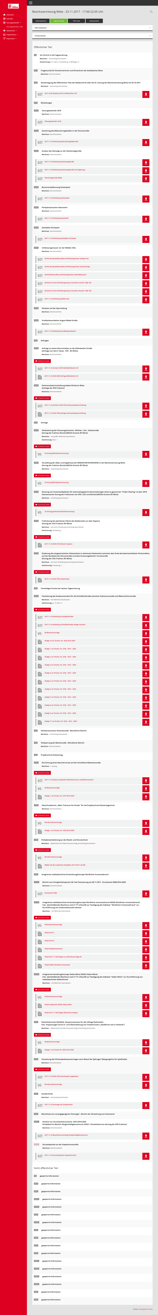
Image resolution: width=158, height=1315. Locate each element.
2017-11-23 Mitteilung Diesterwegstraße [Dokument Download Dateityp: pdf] (59, 162)
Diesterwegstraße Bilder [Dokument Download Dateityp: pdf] (53, 178)
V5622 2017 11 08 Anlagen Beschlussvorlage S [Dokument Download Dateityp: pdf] (61, 1013)
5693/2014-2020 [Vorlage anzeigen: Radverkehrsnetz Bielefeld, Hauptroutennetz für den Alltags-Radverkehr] (43, 1035)
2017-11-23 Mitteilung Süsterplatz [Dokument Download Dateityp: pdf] (57, 198)
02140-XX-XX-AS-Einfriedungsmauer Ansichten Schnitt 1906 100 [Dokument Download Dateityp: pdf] (68, 283)
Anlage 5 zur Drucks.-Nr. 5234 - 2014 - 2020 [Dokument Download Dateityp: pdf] (60, 681)
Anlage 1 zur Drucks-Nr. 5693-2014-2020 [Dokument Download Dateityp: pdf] (59, 1050)
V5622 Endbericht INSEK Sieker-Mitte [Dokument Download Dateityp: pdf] (58, 1005)
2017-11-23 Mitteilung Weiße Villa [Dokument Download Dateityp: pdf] (57, 299)
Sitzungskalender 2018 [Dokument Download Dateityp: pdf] (53, 121)
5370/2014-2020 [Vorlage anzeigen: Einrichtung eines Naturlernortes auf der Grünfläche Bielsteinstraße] (43, 773)
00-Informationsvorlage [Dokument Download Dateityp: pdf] (53, 822)
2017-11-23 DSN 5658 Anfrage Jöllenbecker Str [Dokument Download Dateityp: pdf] (61, 376)
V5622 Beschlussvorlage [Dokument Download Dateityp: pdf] (53, 996)
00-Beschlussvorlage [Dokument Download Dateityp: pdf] (52, 633)
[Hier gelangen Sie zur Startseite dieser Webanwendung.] (13, 6)
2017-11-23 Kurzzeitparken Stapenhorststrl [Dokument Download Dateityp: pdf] (60, 1155)
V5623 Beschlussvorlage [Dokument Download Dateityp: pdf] (53, 925)
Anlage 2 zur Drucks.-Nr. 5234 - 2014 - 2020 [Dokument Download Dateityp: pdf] (60, 657)
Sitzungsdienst (146, 1309)
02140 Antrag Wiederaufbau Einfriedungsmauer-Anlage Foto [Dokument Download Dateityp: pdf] (67, 259)
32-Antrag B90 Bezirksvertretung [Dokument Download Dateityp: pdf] (57, 453)
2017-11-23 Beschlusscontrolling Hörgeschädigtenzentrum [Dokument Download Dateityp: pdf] (66, 1135)
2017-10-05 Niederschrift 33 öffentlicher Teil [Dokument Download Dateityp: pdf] (61, 93)
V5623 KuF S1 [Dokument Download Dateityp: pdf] (49, 933)
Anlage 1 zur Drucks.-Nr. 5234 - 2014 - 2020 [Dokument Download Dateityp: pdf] (60, 649)
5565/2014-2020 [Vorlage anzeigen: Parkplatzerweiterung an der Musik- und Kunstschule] (43, 850)
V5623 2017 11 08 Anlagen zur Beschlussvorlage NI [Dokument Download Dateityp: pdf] (63, 957)
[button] (13, 23)
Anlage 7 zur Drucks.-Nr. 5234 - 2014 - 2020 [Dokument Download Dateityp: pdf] (60, 697)
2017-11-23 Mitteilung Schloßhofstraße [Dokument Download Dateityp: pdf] (59, 617)
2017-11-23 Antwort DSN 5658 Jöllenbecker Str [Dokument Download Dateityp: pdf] (62, 368)
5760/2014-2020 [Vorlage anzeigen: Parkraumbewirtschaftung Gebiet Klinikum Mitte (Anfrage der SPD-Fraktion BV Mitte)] (43, 398)
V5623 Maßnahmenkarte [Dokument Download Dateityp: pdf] (54, 949)
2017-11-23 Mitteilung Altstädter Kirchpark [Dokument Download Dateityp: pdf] (60, 238)
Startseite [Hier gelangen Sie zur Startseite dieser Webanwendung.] (8, 15)
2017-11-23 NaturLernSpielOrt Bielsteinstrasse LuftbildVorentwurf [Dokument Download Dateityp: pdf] (69, 780)
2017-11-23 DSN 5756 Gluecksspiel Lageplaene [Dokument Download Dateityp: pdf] (61, 1076)
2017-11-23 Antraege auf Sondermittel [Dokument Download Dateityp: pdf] (59, 1105)
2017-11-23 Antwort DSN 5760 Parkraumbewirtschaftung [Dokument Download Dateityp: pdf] (65, 405)
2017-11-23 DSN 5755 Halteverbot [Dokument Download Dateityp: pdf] (57, 579)
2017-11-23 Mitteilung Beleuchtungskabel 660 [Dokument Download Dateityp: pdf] (61, 141)
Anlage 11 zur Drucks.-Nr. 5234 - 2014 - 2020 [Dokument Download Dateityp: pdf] (61, 721)
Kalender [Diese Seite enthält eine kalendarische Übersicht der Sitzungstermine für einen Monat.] (8, 19)
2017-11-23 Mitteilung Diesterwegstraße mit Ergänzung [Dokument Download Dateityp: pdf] (65, 170)
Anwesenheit (94, 21)
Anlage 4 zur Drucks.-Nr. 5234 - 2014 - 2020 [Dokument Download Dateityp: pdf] (60, 673)
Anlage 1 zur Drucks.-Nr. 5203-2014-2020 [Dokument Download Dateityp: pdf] (59, 830)
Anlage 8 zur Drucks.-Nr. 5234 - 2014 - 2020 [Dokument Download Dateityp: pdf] (60, 705)
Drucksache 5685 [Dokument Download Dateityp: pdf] (51, 893)
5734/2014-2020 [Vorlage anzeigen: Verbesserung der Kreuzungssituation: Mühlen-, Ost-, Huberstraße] (43, 446)
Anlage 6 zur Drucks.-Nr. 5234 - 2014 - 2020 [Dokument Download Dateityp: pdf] (60, 689)
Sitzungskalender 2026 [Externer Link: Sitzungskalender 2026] (14, 27)
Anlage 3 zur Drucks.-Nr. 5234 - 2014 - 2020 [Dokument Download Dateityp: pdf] (60, 665)
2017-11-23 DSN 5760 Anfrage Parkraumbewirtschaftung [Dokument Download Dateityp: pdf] (65, 413)
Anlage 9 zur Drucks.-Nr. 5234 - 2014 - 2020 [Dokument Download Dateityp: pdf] (60, 713)
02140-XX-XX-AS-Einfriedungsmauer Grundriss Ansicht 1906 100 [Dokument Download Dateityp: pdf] (68, 291)
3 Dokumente (40, 36)
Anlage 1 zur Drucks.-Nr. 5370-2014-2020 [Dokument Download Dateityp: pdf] (59, 796)
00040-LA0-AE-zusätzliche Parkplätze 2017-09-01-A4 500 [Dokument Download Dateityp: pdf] (65, 865)
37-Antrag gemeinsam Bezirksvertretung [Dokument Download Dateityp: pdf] (59, 511)
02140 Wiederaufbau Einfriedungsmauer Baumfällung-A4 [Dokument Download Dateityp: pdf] (65, 275)
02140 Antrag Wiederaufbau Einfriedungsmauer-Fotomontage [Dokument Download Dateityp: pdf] (67, 267)
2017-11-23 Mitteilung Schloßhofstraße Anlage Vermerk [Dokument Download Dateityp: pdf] (65, 625)
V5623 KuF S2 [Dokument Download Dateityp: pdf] (49, 941)
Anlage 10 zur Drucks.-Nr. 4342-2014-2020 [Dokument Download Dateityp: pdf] (60, 641)
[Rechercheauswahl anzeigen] (151, 12)
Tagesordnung (59, 21)
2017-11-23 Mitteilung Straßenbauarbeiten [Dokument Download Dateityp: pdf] (60, 331)
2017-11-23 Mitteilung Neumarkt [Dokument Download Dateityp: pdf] (56, 218)
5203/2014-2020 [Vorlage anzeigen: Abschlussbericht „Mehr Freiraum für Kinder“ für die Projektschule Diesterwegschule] (43, 815)
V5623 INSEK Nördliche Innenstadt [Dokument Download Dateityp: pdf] (57, 965)
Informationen (41, 21)
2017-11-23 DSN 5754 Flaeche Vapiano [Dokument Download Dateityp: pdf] (58, 544)
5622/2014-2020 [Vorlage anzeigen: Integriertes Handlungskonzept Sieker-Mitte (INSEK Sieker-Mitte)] (43, 990)
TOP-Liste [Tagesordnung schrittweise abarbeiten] (76, 21)
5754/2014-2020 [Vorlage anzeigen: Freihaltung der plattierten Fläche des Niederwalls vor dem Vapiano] (43, 537)
